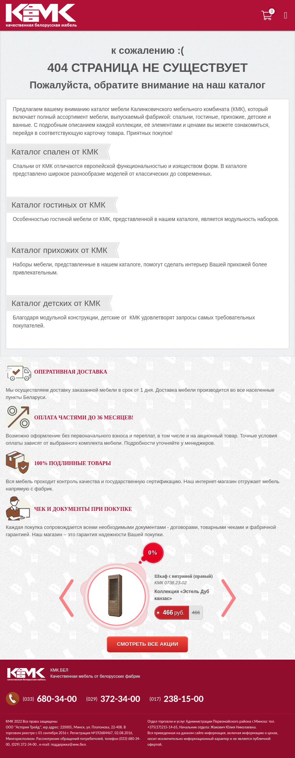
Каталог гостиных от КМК (59, 204)
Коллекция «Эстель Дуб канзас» (181, 595)
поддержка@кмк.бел (68, 744)
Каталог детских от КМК (56, 303)
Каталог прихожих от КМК (59, 250)
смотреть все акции (147, 644)
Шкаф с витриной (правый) (183, 576)
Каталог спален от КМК (55, 151)
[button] (285, 15)
